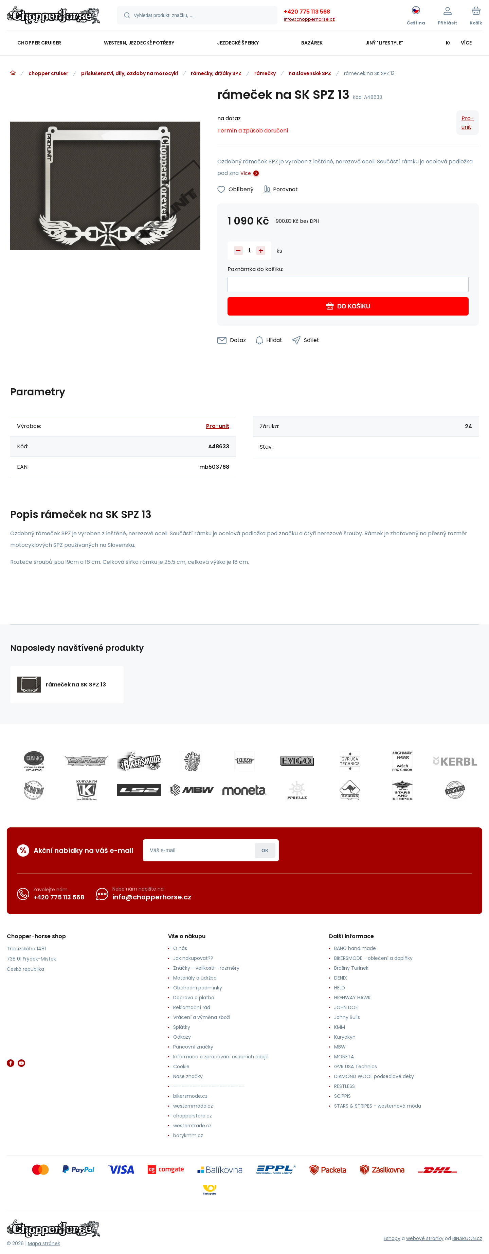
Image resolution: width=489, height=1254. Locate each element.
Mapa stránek (44, 1243)
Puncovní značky (193, 1046)
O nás (180, 948)
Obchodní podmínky (197, 987)
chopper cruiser (48, 73)
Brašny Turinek (351, 968)
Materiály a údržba (195, 977)
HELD (339, 987)
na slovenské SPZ (310, 73)
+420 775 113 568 (307, 12)
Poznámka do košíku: (255, 269)
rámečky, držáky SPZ (216, 73)
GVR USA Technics (355, 1066)
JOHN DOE (346, 1007)
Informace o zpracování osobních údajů (221, 1056)
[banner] (53, 16)
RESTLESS (344, 1086)
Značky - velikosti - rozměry (206, 968)
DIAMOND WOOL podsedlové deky (374, 1076)
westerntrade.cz (192, 1125)
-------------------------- (208, 1086)
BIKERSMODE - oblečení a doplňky (373, 958)
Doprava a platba (193, 997)
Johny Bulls (347, 1017)
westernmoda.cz (193, 1106)
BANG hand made (355, 948)
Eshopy (392, 1238)
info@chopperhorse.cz (309, 19)
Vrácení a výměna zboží (201, 1017)
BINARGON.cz (467, 1238)
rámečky (265, 73)
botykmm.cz (188, 1135)
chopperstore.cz (192, 1115)
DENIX (340, 977)
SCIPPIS (342, 1096)
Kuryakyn (345, 1037)
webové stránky (424, 1238)
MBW (340, 1046)
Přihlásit (265, 850)
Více (245, 173)
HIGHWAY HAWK (352, 997)
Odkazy (182, 1037)
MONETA (344, 1056)
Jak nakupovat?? (193, 958)
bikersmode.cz (190, 1096)
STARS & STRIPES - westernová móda (377, 1106)
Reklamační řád (191, 1007)
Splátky (181, 1027)
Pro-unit (467, 122)
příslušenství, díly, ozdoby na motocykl (129, 73)
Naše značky (188, 1076)
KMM (339, 1027)
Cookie (181, 1066)
